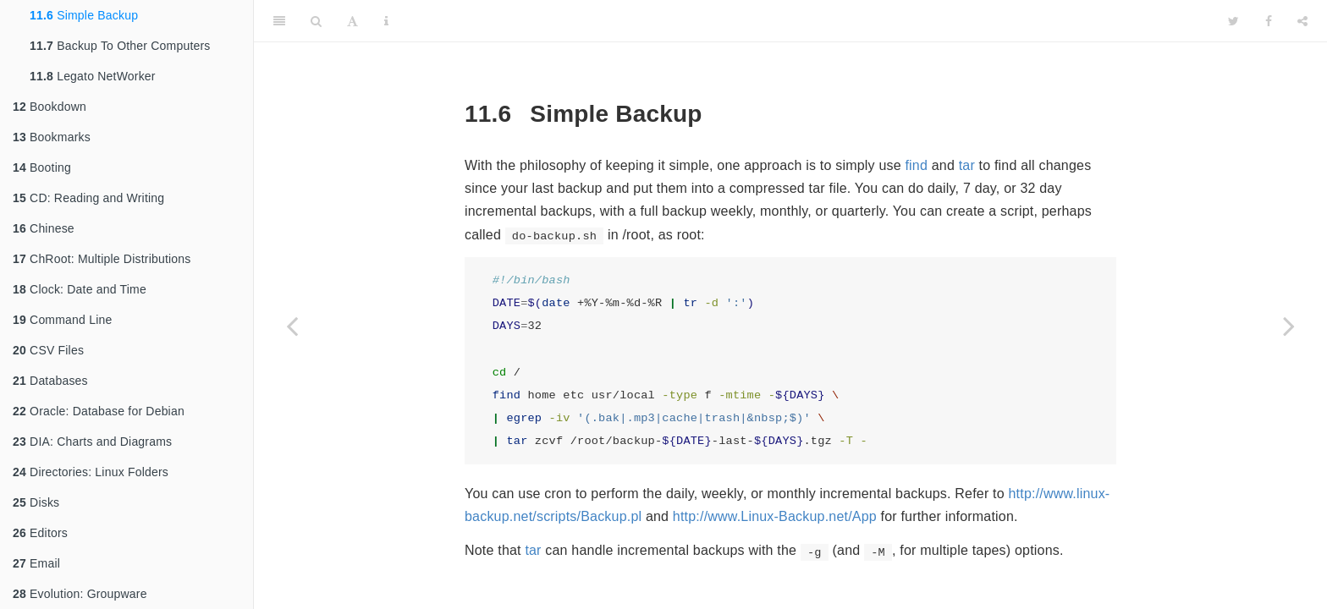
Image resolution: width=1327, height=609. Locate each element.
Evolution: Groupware (80, 594)
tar (967, 165)
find (916, 165)
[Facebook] (1269, 21)
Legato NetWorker (93, 76)
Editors (40, 533)
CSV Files (48, 350)
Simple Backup (84, 15)
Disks (36, 502)
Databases (50, 380)
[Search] (316, 21)
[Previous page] (292, 325)
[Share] (1302, 21)
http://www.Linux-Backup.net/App (775, 516)
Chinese (43, 228)
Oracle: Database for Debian (98, 411)
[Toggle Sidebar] (279, 21)
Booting (42, 167)
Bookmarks (52, 137)
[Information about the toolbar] (386, 21)
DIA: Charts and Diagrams (92, 441)
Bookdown (49, 106)
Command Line (62, 319)
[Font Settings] (352, 21)
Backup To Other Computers (120, 45)
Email (36, 563)
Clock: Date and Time (79, 289)
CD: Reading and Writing (88, 198)
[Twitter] (1233, 21)
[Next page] (1289, 325)
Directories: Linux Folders (90, 472)
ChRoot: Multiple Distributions (101, 259)
